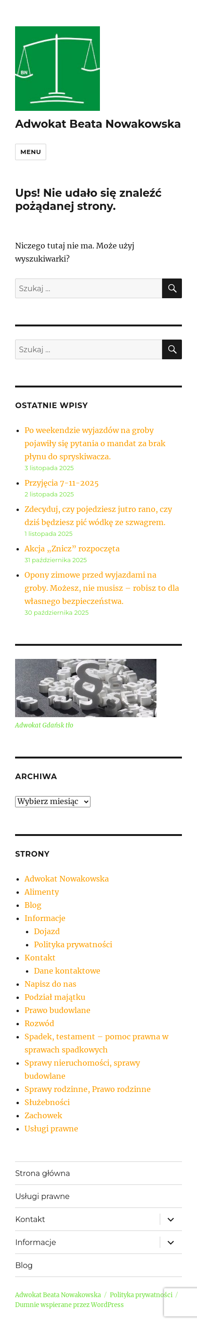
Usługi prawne (51, 1128)
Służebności (47, 1102)
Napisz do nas (50, 984)
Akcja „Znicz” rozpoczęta (72, 548)
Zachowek (43, 1115)
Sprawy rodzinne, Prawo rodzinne (88, 1089)
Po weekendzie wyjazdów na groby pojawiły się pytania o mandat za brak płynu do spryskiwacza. (95, 443)
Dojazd (47, 931)
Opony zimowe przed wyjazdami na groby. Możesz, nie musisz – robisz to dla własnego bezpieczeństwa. (102, 588)
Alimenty (42, 892)
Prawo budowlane (57, 1010)
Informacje (45, 918)
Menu (30, 151)
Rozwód (39, 1023)
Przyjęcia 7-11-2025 (62, 482)
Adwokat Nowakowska (67, 878)
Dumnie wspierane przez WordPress (69, 1305)
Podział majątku (55, 997)
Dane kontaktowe (67, 970)
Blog (33, 905)
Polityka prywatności (73, 944)
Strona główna (42, 1173)
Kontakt (40, 957)
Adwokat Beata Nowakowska (98, 124)
